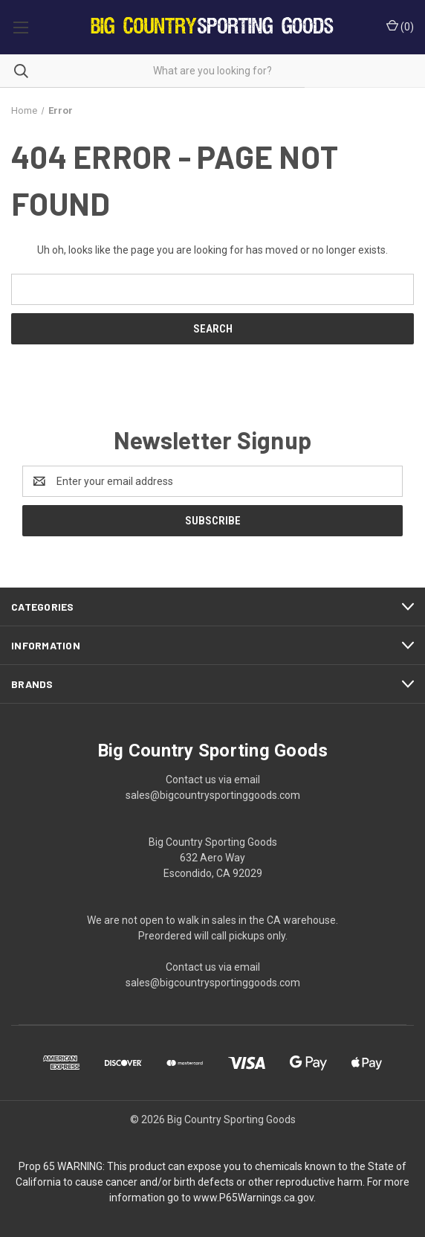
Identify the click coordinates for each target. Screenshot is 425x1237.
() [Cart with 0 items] (400, 26)
